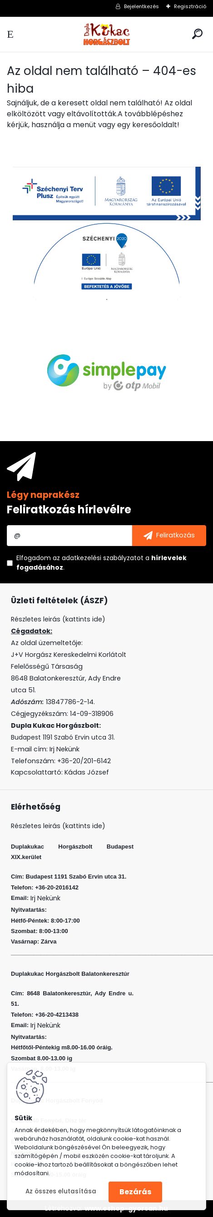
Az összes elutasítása (60, 1191)
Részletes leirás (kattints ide (56, 619)
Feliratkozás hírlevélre (69, 509)
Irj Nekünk (64, 749)
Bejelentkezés (141, 6)
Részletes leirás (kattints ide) (58, 825)
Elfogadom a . (101, 562)
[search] (197, 34)
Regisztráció (190, 6)
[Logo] (107, 34)
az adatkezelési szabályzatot (98, 557)
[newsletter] (169, 536)
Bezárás (135, 1192)
